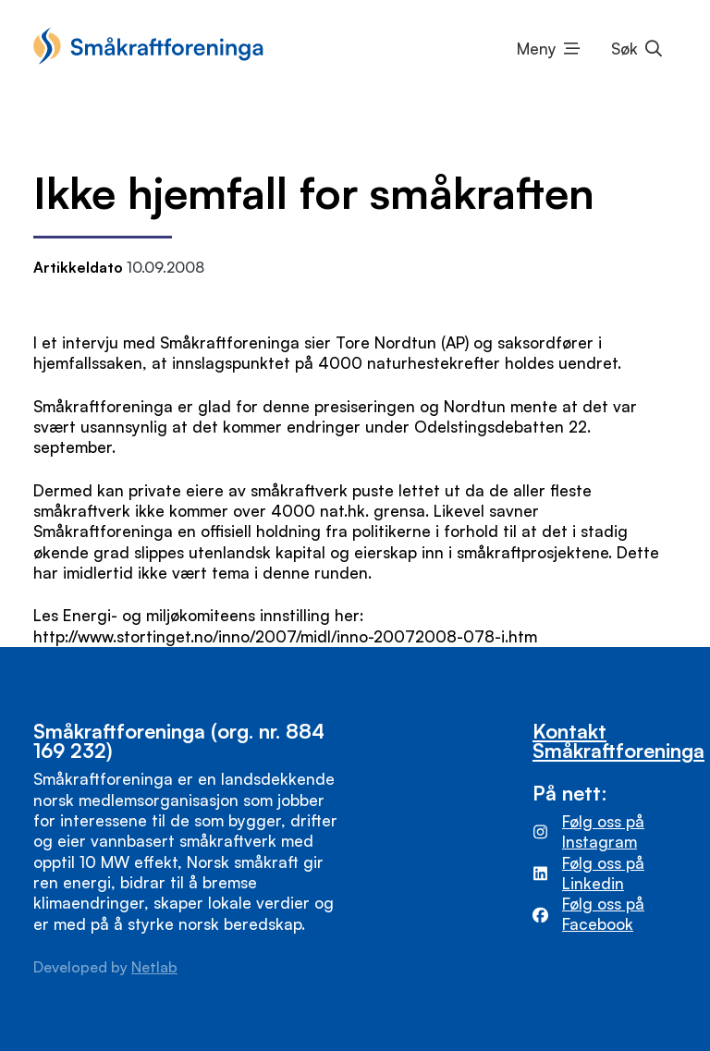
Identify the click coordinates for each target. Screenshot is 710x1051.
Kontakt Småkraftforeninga (618, 740)
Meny (537, 48)
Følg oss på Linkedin (603, 873)
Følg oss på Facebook (603, 914)
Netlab (154, 967)
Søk (624, 48)
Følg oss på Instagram (603, 831)
